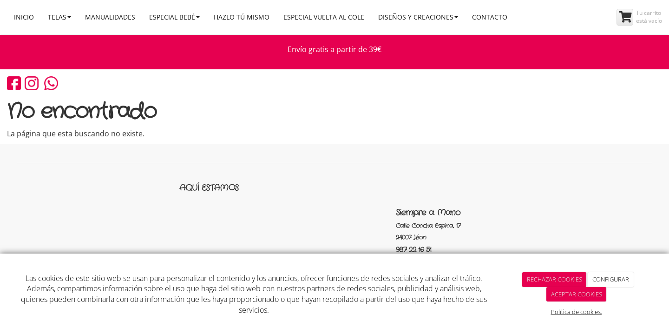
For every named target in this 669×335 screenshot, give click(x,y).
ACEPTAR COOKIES (576, 294)
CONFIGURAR (610, 279)
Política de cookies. (576, 312)
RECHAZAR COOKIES (554, 279)
